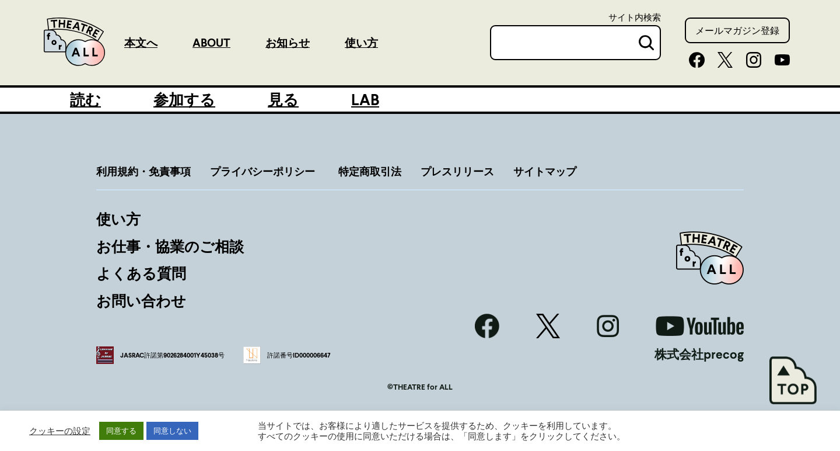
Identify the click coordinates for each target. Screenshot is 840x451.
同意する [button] (121, 430)
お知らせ (287, 42)
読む (85, 99)
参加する (184, 99)
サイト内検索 (634, 17)
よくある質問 (141, 273)
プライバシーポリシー (262, 171)
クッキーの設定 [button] (59, 431)
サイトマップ (544, 171)
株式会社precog (699, 354)
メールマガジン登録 (737, 30)
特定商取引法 (369, 171)
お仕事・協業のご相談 (170, 246)
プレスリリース (457, 171)
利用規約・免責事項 (143, 171)
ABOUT (211, 42)
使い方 (361, 42)
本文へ (141, 42)
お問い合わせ (141, 300)
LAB (365, 99)
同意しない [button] (172, 430)
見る (283, 99)
